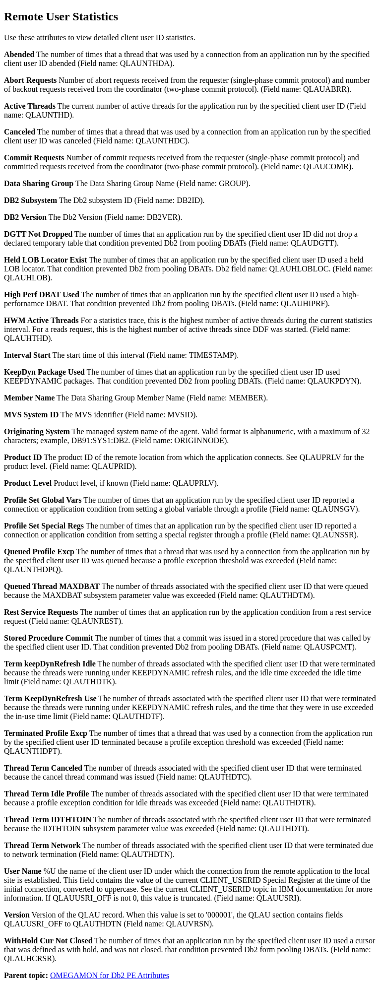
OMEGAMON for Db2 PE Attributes (109, 975)
